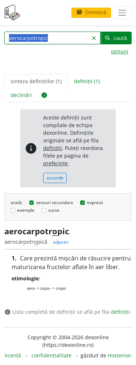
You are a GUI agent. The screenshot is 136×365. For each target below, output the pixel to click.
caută (115, 38)
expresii (95, 202)
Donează (91, 12)
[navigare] (122, 12)
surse (53, 210)
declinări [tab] (21, 95)
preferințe (55, 163)
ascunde (54, 178)
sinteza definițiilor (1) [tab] (36, 81)
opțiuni (119, 51)
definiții (52, 148)
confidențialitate (51, 355)
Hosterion (119, 355)
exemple (25, 210)
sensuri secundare (54, 202)
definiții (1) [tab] (87, 81)
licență (13, 355)
